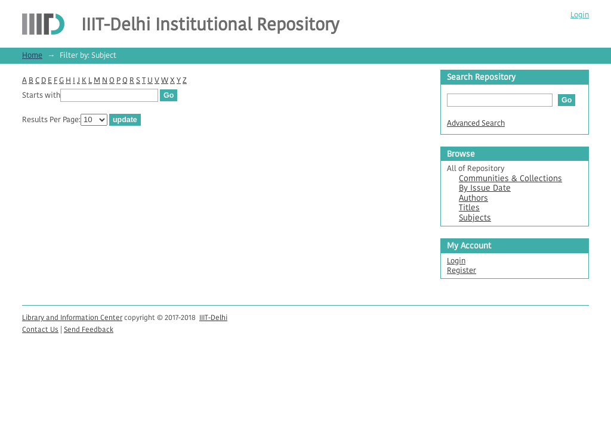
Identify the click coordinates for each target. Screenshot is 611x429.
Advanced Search (476, 123)
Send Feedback (88, 329)
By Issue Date (485, 188)
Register (461, 270)
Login (579, 15)
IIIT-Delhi (213, 317)
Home (32, 55)
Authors (473, 198)
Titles (469, 208)
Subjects (475, 218)
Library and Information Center (72, 317)
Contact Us (40, 329)
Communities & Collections (510, 178)
